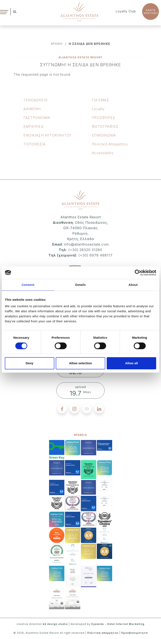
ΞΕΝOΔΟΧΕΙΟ (35, 100)
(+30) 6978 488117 (95, 255)
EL (15, 11)
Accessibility (103, 153)
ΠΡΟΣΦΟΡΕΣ (103, 118)
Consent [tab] (28, 284)
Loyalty (98, 109)
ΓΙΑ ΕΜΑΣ (100, 100)
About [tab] (133, 284)
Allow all (131, 363)
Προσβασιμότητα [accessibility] (134, 632)
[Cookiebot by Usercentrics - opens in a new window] (137, 272)
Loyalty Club (126, 11)
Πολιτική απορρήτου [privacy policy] (102, 632)
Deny (29, 363)
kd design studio (55, 624)
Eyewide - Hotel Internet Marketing (117, 624)
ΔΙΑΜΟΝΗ (32, 109)
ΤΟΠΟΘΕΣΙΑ (34, 144)
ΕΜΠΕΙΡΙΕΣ (33, 126)
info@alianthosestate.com (86, 244)
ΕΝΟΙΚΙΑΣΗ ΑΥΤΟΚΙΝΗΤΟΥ (47, 135)
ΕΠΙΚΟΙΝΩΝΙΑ (104, 135)
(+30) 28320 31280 (85, 250)
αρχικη (56, 44)
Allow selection (80, 363)
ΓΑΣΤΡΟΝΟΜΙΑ (36, 118)
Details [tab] (80, 284)
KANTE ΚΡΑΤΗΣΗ (151, 12)
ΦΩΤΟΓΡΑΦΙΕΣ (105, 126)
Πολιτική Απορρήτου (110, 144)
